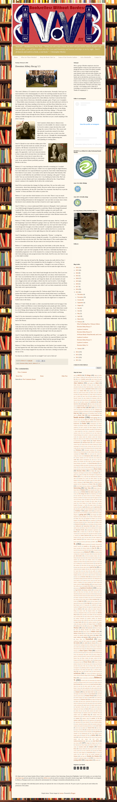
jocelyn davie (97, 554)
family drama (97, 488)
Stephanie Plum (96, 712)
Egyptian (98, 474)
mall (75, 609)
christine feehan (98, 448)
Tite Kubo (85, 737)
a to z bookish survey (83, 379)
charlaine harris (86, 442)
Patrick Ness (77, 658)
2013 (77, 354)
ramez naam (76, 675)
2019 (77, 281)
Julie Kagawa (99, 565)
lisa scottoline (93, 599)
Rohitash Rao (99, 690)
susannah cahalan (96, 724)
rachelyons (77, 673)
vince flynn (97, 748)
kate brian (85, 571)
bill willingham (96, 409)
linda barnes (97, 593)
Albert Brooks (77, 385)
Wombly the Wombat (93, 756)
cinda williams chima (92, 452)
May (78, 313)
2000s (100, 375)
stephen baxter (77, 714)
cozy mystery (97, 457)
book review (79, 417)
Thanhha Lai (76, 733)
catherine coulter (91, 436)
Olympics (76, 650)
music (97, 635)
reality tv (81, 677)
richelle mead (97, 682)
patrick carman (86, 656)
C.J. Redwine (97, 431)
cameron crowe (77, 433)
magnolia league (96, 607)
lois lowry (81, 603)
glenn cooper (80, 508)
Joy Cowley (97, 561)
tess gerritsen (96, 731)
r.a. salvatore (95, 669)
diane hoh (95, 467)
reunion (75, 682)
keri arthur (88, 574)
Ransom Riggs (84, 675)
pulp (93, 667)
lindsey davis (88, 597)
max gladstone (98, 620)
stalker (76, 710)
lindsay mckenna (79, 597)
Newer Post (19, 376)
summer (78, 718)
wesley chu (76, 754)
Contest (95, 455)
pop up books (97, 664)
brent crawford (83, 427)
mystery (85, 637)
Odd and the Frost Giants (79, 648)
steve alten (85, 716)
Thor (88, 735)
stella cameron (90, 710)
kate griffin (93, 571)
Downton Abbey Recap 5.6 (84, 332)
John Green (87, 557)
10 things (88, 375)
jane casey (81, 537)
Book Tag (80, 419)
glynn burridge (98, 508)
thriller (93, 735)
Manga (75, 610)
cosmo (100, 455)
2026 (77, 267)
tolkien (75, 739)
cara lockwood (86, 433)
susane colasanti (78, 724)
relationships (92, 680)
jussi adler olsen (84, 567)
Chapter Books (86, 440)
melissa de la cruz (80, 626)
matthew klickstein (80, 618)
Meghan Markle (92, 624)
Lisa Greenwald (96, 597)
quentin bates (99, 667)
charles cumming (96, 442)
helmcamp (99, 520)
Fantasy (83, 490)
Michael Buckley (85, 629)
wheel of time (85, 754)
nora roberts (76, 646)
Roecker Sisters (90, 690)
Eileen (75, 476)
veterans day (90, 748)
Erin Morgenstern (83, 484)
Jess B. (94, 548)
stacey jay (93, 708)
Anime (98, 394)
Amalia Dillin (83, 390)
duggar (98, 470)
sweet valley (99, 726)
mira (85, 633)
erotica (100, 484)
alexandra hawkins (78, 386)
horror (94, 526)
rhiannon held (82, 682)
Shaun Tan (99, 699)
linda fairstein (83, 595)
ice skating (99, 527)
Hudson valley (85, 527)
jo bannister (81, 554)
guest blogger (93, 514)
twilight (87, 743)
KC (87, 572)
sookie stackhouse (78, 705)
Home (16, 57)
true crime (76, 743)
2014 (77, 352)
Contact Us (97, 57)
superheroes (91, 720)
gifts (84, 507)
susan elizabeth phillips (96, 722)
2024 (77, 273)
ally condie (81, 388)
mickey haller (86, 631)
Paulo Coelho (85, 658)
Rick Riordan (77, 684)
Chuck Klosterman (82, 452)
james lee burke (93, 533)
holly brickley (99, 524)
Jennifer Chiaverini (96, 544)
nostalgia (83, 646)
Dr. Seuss (91, 471)
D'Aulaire (81, 461)
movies (91, 635)
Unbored (77, 744)
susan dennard (86, 722)
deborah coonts (93, 465)
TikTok (79, 737)
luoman (61, 793)
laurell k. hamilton (78, 582)
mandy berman (96, 609)
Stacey (87, 709)
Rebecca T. (35, 363)
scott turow (99, 695)
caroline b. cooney (88, 435)
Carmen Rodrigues (78, 435)
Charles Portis (85, 444)
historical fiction (79, 524)
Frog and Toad (94, 499)
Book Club (81, 415)
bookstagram (93, 423)
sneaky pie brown (82, 703)
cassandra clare (96, 435)
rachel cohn (88, 671)
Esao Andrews (88, 486)
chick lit (95, 446)
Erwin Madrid (79, 486)
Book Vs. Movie (89, 419)
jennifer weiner (96, 546)
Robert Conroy (77, 688)
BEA (90, 407)
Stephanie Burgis (77, 712)
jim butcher (96, 552)
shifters (77, 701)
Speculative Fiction (80, 707)
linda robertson (91, 595)
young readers (89, 760)
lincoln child (90, 593)
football (100, 493)
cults (93, 459)
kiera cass (77, 576)
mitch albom (97, 633)
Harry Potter (83, 520)
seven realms (97, 697)
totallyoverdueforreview (79, 741)
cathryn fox (80, 438)
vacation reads (82, 746)
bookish (98, 419)
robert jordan (94, 688)
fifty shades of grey (93, 492)
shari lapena (92, 699)
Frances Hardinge (96, 495)
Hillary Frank (99, 522)
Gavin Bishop (82, 503)
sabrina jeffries (84, 693)
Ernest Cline (92, 484)
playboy (75, 664)
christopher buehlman (89, 450)
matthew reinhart (91, 618)
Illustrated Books (80, 529)
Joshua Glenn (82, 561)
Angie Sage (92, 394)
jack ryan (80, 533)
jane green (88, 537)
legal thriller (78, 590)
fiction (83, 492)
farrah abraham (91, 490)
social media (97, 703)
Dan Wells (88, 461)
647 (96, 377)
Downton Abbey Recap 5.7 (84, 326)
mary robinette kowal (97, 616)
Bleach (86, 411)
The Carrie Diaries (94, 733)
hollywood (78, 526)
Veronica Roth (82, 748)
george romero (93, 505)
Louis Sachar (94, 603)
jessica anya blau (83, 550)
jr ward (83, 563)
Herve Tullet (87, 522)
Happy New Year (79, 518)
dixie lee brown (81, 469)
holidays (92, 524)
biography (76, 411)
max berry (91, 620)
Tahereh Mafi (91, 727)
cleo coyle (89, 453)
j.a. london (81, 531)
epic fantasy (87, 482)
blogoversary (85, 413)
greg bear (76, 512)
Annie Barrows (85, 400)
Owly (75, 654)
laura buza (97, 580)
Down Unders (98, 469)
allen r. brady (94, 386)
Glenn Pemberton (89, 508)
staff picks (99, 708)
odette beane (89, 648)
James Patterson (85, 535)
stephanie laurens (87, 712)
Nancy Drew (79, 639)
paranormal (80, 654)
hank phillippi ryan (84, 516)
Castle (75, 436)
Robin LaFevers (81, 690)
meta (77, 629)
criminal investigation (84, 459)
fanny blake (76, 490)
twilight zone (94, 743)
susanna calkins (87, 724)
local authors (95, 601)
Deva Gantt (80, 467)
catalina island (82, 436)
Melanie (100, 624)
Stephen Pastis (96, 714)
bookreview (76, 423)
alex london (97, 385)
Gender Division (92, 503)
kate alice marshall (91, 569)
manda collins (87, 609)
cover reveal (89, 457)
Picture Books (87, 662)
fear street (77, 491)
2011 (77, 360)
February (80, 321)
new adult (84, 643)
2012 (77, 357)
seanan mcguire (78, 697)
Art (78, 402)
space (100, 705)
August (79, 305)
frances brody (87, 495)
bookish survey (96, 421)
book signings (93, 417)
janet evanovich (78, 539)
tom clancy (85, 739)
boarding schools (94, 413)
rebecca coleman (88, 677)
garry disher (94, 501)
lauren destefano (86, 584)
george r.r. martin (83, 505)
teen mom (95, 729)
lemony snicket (87, 590)
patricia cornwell (77, 656)
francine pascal (87, 497)
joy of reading (77, 563)
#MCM (79, 375)
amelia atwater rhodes (83, 392)
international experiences (92, 529)
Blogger (73, 793)
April (79, 316)
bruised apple (82, 429)
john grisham (95, 557)
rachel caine (81, 671)
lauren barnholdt (88, 582)
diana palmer (88, 467)
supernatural (78, 722)
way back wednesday (86, 750)
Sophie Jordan (94, 705)
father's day (99, 490)
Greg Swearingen (83, 512)
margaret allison (91, 610)
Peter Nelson (82, 660)
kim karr (100, 576)
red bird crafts (84, 680)
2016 (77, 289)
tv (39, 363)
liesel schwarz (94, 591)
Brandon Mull (93, 425)
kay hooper (82, 572)
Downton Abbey (24, 363)
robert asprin (87, 686)
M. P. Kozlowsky (85, 605)
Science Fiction (89, 695)
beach (96, 407)
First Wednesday (92, 493)
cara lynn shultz (96, 433)
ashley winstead (84, 402)
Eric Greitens (95, 482)
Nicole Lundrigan (81, 644)
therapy (83, 735)
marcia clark (82, 610)
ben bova (88, 409)
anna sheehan (87, 398)
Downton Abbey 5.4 (82, 345)
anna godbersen (93, 396)
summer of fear (95, 718)
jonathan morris (91, 559)
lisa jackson (76, 599)
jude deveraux (90, 563)
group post (83, 514)
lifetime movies (82, 593)
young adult (77, 760)
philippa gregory (98, 660)
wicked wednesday (95, 754)
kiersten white (84, 576)
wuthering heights (83, 758)
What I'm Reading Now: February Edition (88, 324)
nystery (88, 646)
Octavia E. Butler (96, 646)
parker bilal (88, 654)
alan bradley (90, 383)
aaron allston (94, 379)
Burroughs (98, 429)
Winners (76, 756)
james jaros (86, 533)
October (79, 300)
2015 (77, 292)
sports (98, 707)
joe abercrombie (78, 556)
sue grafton (99, 716)
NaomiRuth (89, 639)
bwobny (99, 144)
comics (80, 455)
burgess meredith (90, 429)
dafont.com (47, 778)
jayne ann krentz (96, 539)
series (90, 697)
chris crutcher (81, 448)
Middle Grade (95, 631)
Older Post (64, 376)
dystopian (95, 472)
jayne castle (76, 541)
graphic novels (88, 510)
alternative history (90, 388)
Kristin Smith (87, 578)
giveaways (97, 507)
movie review (83, 635)
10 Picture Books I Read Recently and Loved (89, 334)
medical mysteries (93, 622)
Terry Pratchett (88, 731)
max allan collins (83, 620)
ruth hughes (76, 693)
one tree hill (77, 652)
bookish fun (76, 421)
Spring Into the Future (78, 708)
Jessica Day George (92, 550)
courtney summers (79, 457)
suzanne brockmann (83, 725)
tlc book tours (97, 737)
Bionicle (82, 411)
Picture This (97, 662)
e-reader (80, 474)
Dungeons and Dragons (79, 472)
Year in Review (96, 758)
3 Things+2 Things (79, 377)
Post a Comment (22, 372)
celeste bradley (94, 438)
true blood (96, 741)
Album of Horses (87, 385)
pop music (90, 664)
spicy (88, 707)
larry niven (90, 580)
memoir (84, 628)
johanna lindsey (93, 555)
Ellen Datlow (94, 478)
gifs (80, 507)
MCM (85, 622)
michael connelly (96, 629)
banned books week (82, 405)
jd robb (82, 541)
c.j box (83, 431)
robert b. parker (96, 686)
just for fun (93, 567)
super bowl (85, 720)
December (80, 294)
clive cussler (97, 453)
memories (90, 628)
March (79, 319)
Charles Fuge (77, 444)
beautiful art (81, 409)
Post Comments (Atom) (29, 379)
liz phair (88, 601)
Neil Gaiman (87, 641)
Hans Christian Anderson (96, 516)
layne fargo (99, 588)
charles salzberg (93, 444)
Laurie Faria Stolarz (97, 586)
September (80, 302)
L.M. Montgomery (96, 578)
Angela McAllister (84, 394)
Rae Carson (87, 673)
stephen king (86, 714)
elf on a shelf (83, 476)
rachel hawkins (96, 671)
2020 (77, 278)
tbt (83, 729)
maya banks (78, 622)
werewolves (90, 752)
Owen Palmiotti (96, 652)
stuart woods (92, 716)
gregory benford (92, 512)
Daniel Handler (77, 463)
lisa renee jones (84, 599)
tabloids (84, 727)
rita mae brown (85, 684)
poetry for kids (82, 664)
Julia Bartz (97, 563)
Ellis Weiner (82, 480)
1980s (95, 375)
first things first (83, 493)
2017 (77, 286)
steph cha (98, 710)
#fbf (75, 375)
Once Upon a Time (86, 650)
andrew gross (93, 392)
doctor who (89, 469)
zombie (97, 760)
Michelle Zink (77, 631)
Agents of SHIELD (95, 381)
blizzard (92, 411)
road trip (80, 686)
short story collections (85, 701)
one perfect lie (98, 650)
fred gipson (95, 497)
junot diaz (77, 567)
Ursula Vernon (93, 744)
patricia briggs (96, 654)
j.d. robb (88, 531)
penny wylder (94, 658)
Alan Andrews (78, 383)
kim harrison (93, 576)
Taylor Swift (78, 729)
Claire (82, 454)
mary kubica (87, 616)
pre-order (76, 665)
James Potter (94, 535)
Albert (97, 383)
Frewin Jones (81, 499)
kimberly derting (78, 578)
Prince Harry (93, 665)
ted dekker (88, 729)
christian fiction (89, 448)
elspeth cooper (89, 480)
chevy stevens (88, 446)
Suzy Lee (92, 725)
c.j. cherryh (89, 431)
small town (94, 701)
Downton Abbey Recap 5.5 (84, 340)
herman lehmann (79, 522)
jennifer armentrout (86, 544)
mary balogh (97, 614)
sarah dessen (80, 695)
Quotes (88, 669)
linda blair (76, 595)
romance (77, 692)
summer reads (77, 720)
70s (99, 377)
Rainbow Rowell (96, 673)
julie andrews (77, 565)
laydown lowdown (86, 588)
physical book (78, 662)
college (75, 455)
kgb (101, 574)
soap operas (90, 703)
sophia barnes (86, 705)
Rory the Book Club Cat (47, 57)
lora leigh (87, 603)
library (86, 591)
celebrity (87, 438)
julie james (91, 565)
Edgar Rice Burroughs (89, 474)
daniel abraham (96, 461)
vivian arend (76, 750)
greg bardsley (97, 510)
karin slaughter (82, 569)
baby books (92, 403)
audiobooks (93, 402)
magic (89, 607)
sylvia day (78, 727)
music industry (77, 637)
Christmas (78, 450)
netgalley (94, 641)
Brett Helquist (93, 427)
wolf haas (82, 756)
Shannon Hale (84, 699)
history (86, 524)
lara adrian (83, 580)
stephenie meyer (77, 716)
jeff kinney (88, 541)
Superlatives (99, 720)
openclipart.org (19, 778)
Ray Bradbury (92, 675)
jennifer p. (86, 546)
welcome (95, 750)
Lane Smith (76, 580)
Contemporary (87, 455)
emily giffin (97, 480)
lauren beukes (97, 582)
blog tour (76, 413)
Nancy (100, 637)
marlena (80, 614)
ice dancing (92, 527)
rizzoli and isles (94, 684)
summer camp (85, 718)
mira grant (90, 633)
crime (75, 459)
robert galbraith (85, 688)
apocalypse (93, 400)
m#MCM (94, 605)
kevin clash (95, 574)
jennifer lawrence (78, 546)
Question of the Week (80, 669)
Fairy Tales (88, 488)
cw (97, 459)
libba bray (80, 591)
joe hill (86, 555)
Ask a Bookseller (85, 57)
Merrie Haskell (98, 627)
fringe (87, 499)
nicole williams (90, 644)
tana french (99, 727)
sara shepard (92, 693)
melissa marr (90, 625)
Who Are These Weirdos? (29, 57)
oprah (83, 652)
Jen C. (94, 541)
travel (89, 741)
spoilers (93, 707)
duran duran (88, 472)
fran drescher (78, 495)
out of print (89, 652)
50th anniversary (89, 377)
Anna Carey (85, 396)
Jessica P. (87, 552)
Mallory (80, 609)
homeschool (87, 526)
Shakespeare (76, 699)
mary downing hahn (78, 616)
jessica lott (80, 552)
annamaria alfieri (96, 398)
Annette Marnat (77, 400)
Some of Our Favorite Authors (67, 57)
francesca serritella (78, 497)
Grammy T (78, 510)
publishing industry (85, 667)
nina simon (97, 644)
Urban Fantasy (84, 744)
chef (82, 446)
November (80, 297)
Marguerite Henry (83, 612)
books (84, 423)
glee (75, 508)
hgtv (93, 522)
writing (75, 758)
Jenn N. (30, 363)
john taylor (82, 559)
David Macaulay (93, 463)
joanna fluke (89, 554)
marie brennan (92, 612)
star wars (83, 710)
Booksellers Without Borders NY (85, 144)
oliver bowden (97, 648)
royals (98, 691)
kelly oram (82, 574)
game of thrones (86, 501)
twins (100, 743)
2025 (77, 270)
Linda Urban (99, 595)
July (78, 308)
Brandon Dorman (83, 425)
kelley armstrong (94, 572)
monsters (76, 635)
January (79, 348)
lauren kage (94, 584)
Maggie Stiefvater (83, 607)
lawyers (77, 588)
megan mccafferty (83, 624)
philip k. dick (90, 660)
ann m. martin (77, 396)
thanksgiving (84, 733)
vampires (91, 746)
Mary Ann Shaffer (89, 614)
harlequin (88, 518)
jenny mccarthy (77, 548)
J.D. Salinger (95, 531)
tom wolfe (96, 739)
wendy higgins (82, 752)
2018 (77, 284)
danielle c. (84, 463)
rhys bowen (89, 682)
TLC (91, 737)
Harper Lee (94, 518)
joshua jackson (90, 561)
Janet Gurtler (87, 539)
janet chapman (96, 537)
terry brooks (80, 731)
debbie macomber (84, 465)
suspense (76, 725)
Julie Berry (84, 565)
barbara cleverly (92, 405)
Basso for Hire (81, 407)
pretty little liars (84, 665)
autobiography (84, 404)
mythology (93, 637)
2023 (77, 275)
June (78, 311)
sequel (85, 697)
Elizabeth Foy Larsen (83, 478)
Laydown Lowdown (82, 329)
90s (74, 379)
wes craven (97, 752)
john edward (81, 557)
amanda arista (92, 390)
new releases (92, 643)
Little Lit (80, 601)
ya (89, 758)
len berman (96, 590)
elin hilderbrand (92, 476)
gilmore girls (90, 507)
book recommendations (94, 415)
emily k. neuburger (78, 482)
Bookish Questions (86, 421)
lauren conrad (77, 584)
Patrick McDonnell (96, 656)
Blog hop (97, 411)
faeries (94, 486)
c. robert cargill (77, 431)
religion (98, 680)
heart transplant (91, 520)
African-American (85, 381)
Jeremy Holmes (86, 548)
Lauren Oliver (87, 586)
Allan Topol (86, 386)
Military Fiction (78, 633)
